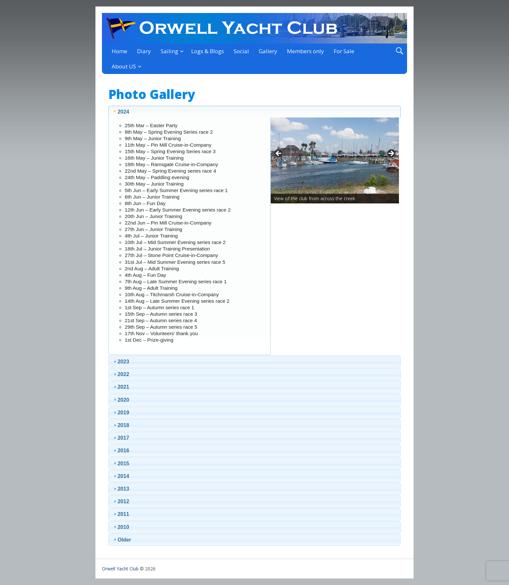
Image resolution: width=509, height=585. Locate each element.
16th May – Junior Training (154, 158)
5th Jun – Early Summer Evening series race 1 (176, 190)
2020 (123, 400)
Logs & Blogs (207, 51)
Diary (144, 51)
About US (124, 66)
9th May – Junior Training (153, 138)
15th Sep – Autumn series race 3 (161, 314)
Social (241, 51)
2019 (123, 412)
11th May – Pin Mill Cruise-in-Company (168, 145)
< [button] (279, 154)
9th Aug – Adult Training (151, 288)
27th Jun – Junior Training (153, 229)
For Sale (344, 51)
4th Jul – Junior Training (151, 235)
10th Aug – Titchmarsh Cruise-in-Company (172, 294)
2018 (123, 425)
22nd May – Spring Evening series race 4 (170, 171)
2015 (123, 463)
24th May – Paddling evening (157, 177)
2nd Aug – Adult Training (152, 268)
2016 (123, 450)
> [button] (391, 154)
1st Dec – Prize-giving (149, 340)
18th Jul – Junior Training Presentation (167, 248)
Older (124, 539)
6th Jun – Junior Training (152, 197)
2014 (123, 476)
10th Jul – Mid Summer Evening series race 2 (175, 242)
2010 (123, 527)
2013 (123, 489)
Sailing (169, 51)
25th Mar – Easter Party (151, 125)
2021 (123, 387)
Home (119, 51)
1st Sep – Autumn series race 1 (159, 307)
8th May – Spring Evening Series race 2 (169, 132)
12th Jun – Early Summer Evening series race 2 (177, 210)
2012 (123, 501)
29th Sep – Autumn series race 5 (161, 327)
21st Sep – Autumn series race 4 (161, 320)
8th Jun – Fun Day (145, 203)
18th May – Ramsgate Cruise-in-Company (171, 164)
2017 (123, 438)
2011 (123, 514)
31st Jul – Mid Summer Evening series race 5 (175, 262)
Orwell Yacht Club (120, 569)
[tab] (254, 111)
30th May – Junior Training (154, 184)
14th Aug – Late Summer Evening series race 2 (177, 301)
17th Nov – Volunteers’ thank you (161, 333)
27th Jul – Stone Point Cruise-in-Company (171, 255)
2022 (123, 374)
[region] (335, 155)
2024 (123, 112)
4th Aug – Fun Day (145, 275)
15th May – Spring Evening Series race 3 (170, 151)
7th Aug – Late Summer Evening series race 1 (176, 281)
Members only (305, 51)
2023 (123, 361)
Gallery (268, 51)
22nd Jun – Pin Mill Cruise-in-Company (168, 222)
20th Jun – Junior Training (153, 216)
